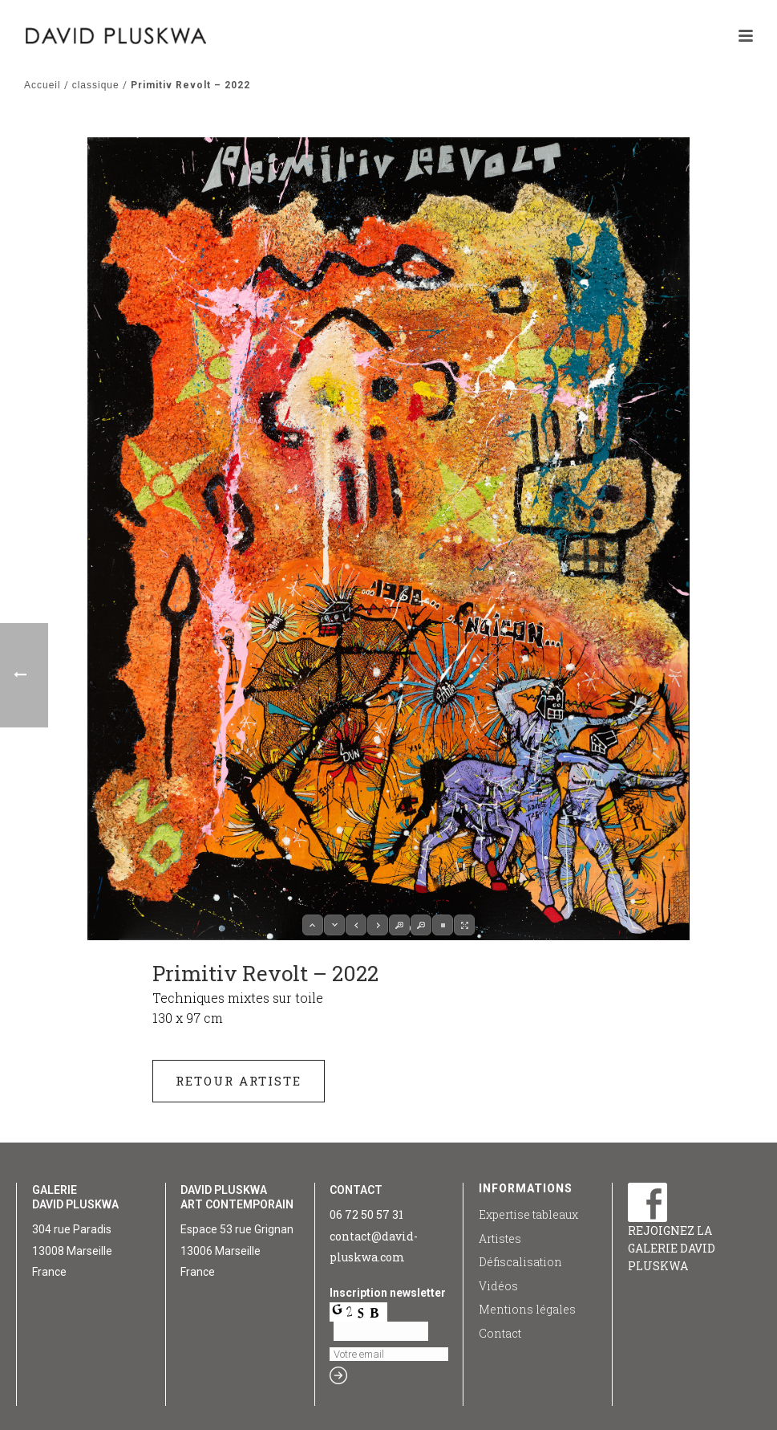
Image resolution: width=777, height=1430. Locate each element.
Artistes (500, 1238)
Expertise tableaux (528, 1214)
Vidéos (498, 1286)
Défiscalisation (520, 1261)
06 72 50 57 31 (366, 1214)
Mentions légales (527, 1309)
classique (95, 85)
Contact (500, 1333)
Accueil (42, 85)
